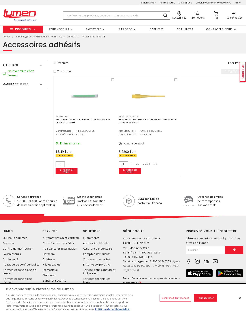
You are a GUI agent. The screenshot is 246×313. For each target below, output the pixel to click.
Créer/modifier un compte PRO (213, 2)
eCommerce (91, 238)
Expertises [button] (93, 29)
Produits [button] (23, 29)
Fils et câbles (51, 264)
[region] (123, 298)
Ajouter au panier (67, 171)
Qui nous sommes (15, 238)
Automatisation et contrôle (61, 238)
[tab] (22, 65)
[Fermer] (240, 298)
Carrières (157, 29)
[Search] (116, 15)
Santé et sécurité (54, 280)
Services (50, 231)
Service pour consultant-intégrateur (100, 271)
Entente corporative (97, 264)
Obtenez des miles (210, 197)
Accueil (6, 36)
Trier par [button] (234, 63)
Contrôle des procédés (58, 243)
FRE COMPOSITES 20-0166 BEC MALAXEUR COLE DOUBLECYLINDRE (83, 121)
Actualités (185, 29)
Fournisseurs (167, 2)
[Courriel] (205, 250)
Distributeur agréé (89, 197)
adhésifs (72, 36)
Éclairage (49, 259)
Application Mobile (96, 243)
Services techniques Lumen (97, 280)
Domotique (50, 270)
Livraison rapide (148, 199)
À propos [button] (125, 29)
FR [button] (236, 2)
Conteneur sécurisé (96, 259)
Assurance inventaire (97, 248)
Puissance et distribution (60, 248)
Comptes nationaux (96, 254)
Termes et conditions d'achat (17, 280)
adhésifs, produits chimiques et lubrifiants (39, 36)
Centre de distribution (18, 248)
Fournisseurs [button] (59, 29)
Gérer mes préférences (175, 297)
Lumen (8, 231)
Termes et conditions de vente (19, 271)
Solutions (92, 231)
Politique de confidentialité (21, 264)
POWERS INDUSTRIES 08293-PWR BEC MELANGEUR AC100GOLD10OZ (148, 121)
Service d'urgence (29, 197)
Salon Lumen (148, 2)
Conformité (10, 259)
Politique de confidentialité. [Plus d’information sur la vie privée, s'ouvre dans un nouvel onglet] (112, 309)
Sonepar (8, 243)
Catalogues (185, 2)
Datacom (49, 254)
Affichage (11, 65)
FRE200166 (62, 116)
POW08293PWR (128, 116)
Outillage (49, 275)
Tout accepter (205, 297)
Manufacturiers (16, 84)
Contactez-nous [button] (219, 29)
